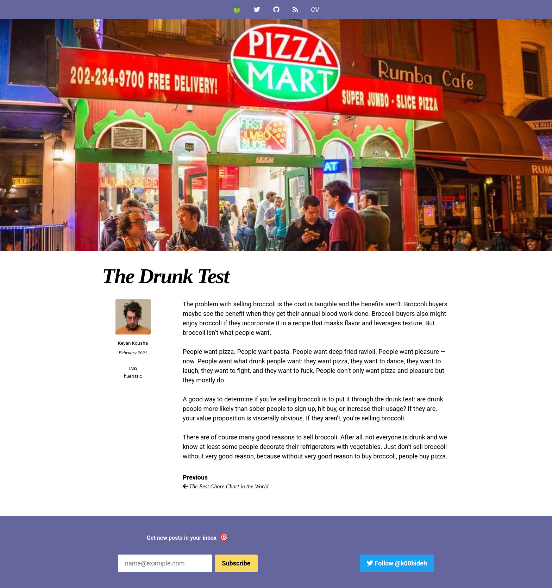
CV (315, 9)
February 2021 (133, 352)
